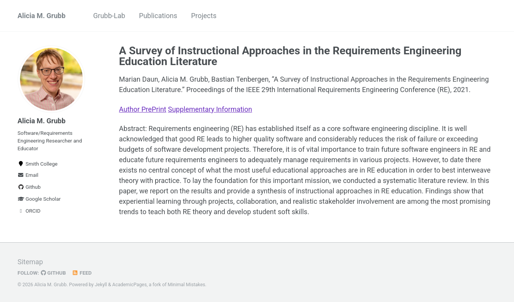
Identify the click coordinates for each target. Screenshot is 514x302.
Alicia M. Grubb (42, 16)
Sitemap (30, 262)
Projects (203, 16)
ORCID (29, 211)
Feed (82, 273)
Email (28, 175)
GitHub (53, 273)
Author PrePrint (142, 109)
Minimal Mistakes (186, 284)
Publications (158, 16)
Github (29, 187)
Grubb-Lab (109, 16)
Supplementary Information (210, 109)
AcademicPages (129, 284)
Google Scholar (39, 199)
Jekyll (101, 284)
